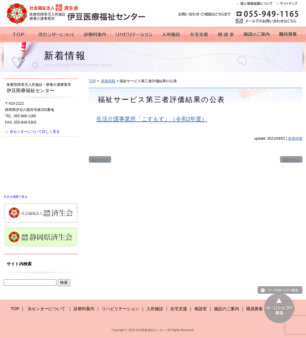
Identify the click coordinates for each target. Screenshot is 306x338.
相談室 (200, 308)
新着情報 (108, 81)
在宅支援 (178, 308)
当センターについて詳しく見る (35, 132)
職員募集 (254, 308)
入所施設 (154, 308)
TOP (92, 81)
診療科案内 (84, 308)
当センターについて (46, 308)
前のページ (100, 159)
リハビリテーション (120, 308)
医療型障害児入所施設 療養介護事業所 (47, 16)
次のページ (291, 159)
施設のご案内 (226, 308)
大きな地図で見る (15, 196)
